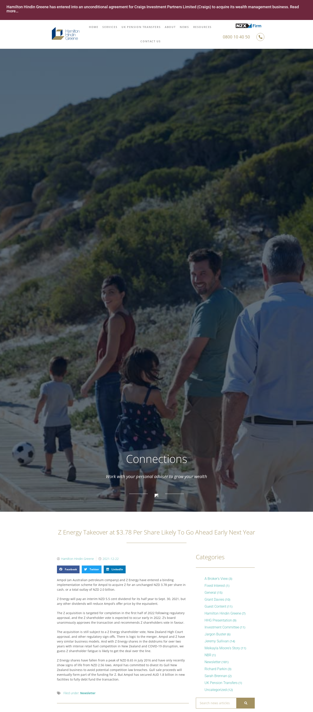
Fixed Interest (215, 586)
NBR (208, 655)
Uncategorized (216, 690)
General (210, 592)
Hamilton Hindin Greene (223, 613)
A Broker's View (216, 579)
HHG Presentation (218, 620)
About (170, 27)
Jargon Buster (215, 634)
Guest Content (215, 606)
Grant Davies (214, 599)
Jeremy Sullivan (217, 641)
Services (109, 27)
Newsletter (87, 693)
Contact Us (150, 41)
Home (93, 27)
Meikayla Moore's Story (222, 648)
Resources (202, 27)
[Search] (245, 703)
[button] (68, 569)
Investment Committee (222, 627)
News (184, 27)
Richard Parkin (216, 669)
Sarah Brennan (216, 676)
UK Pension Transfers (141, 27)
